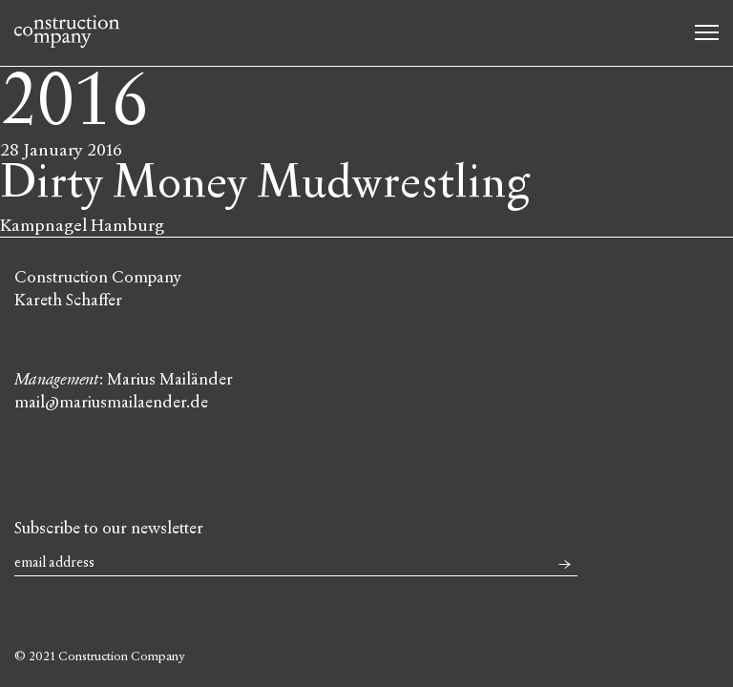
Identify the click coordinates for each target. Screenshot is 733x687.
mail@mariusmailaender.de (111, 402)
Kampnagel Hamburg (82, 225)
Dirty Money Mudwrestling (265, 183)
